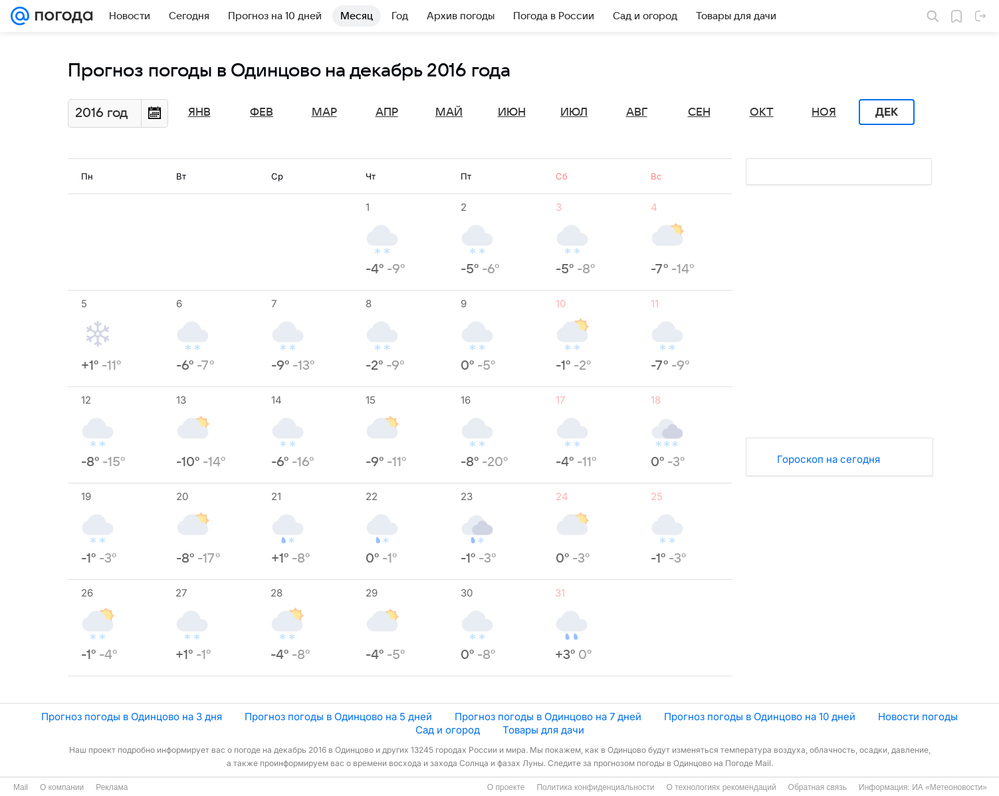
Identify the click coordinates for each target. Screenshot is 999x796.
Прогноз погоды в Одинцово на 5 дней (338, 716)
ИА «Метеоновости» (949, 787)
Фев (261, 112)
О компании (62, 787)
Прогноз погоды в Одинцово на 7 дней (548, 716)
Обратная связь (817, 787)
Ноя (824, 112)
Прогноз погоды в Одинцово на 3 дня (131, 716)
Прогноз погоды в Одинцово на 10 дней (759, 716)
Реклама (112, 787)
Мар (324, 112)
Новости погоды (918, 716)
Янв (199, 112)
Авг (636, 112)
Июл (574, 112)
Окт (762, 112)
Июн (512, 112)
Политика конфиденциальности (595, 787)
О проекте (506, 787)
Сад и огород (447, 730)
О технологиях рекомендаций (721, 787)
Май (449, 112)
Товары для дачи (543, 730)
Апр (387, 112)
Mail (20, 787)
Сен (699, 112)
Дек (886, 112)
